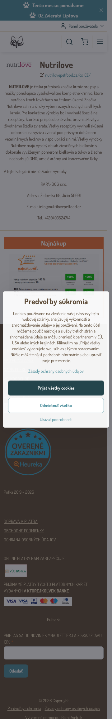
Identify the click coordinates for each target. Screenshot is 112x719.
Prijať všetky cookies (56, 388)
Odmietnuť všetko (56, 405)
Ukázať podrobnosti (56, 419)
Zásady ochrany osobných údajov (56, 371)
